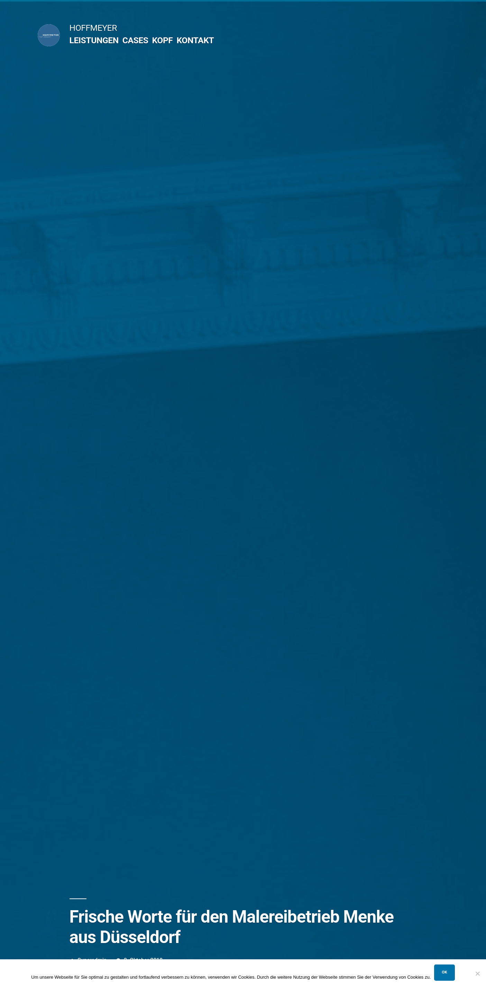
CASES (135, 40)
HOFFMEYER (93, 28)
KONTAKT (195, 40)
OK (444, 972)
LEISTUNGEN (94, 40)
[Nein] (477, 973)
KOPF (162, 40)
